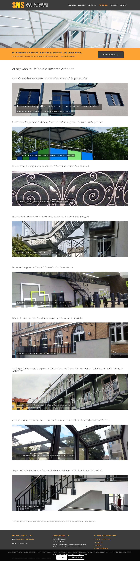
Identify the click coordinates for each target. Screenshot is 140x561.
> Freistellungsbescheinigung (102, 539)
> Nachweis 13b (98, 542)
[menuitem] (72, 5)
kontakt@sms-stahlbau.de (25, 539)
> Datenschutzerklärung (101, 548)
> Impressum (97, 545)
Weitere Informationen (76, 557)
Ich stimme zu (62, 557)
